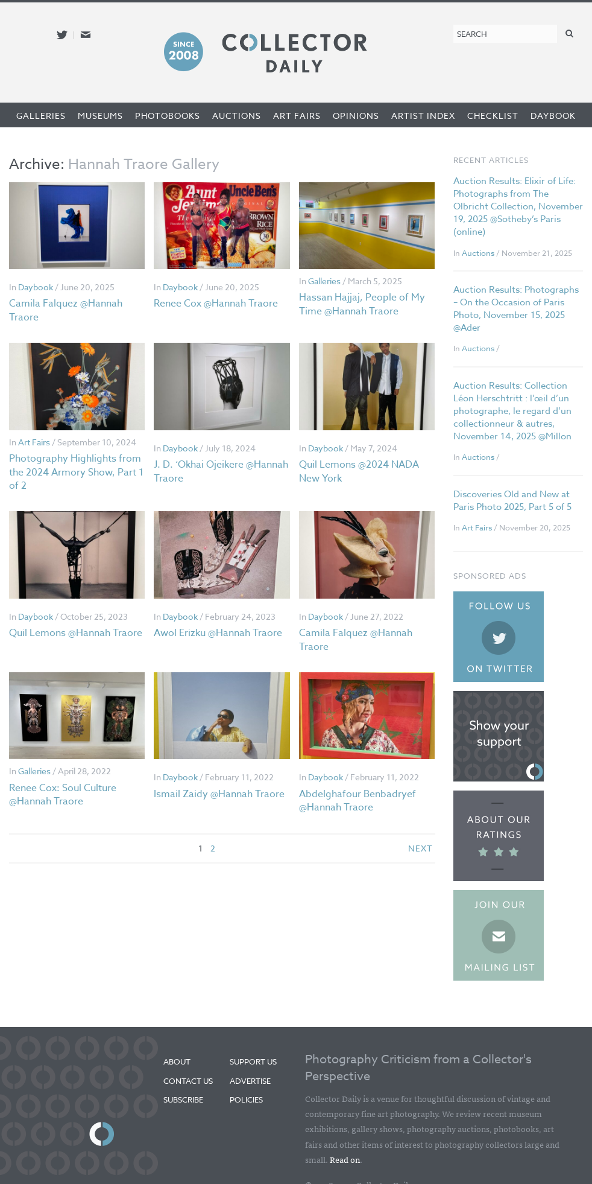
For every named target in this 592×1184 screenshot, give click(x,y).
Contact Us (188, 1080)
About (177, 1061)
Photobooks (167, 115)
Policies (246, 1099)
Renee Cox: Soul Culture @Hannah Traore (62, 795)
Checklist (492, 115)
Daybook (553, 115)
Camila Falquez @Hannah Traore (65, 310)
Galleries (41, 115)
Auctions (236, 115)
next (420, 848)
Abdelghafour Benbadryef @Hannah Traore (357, 801)
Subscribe (183, 1099)
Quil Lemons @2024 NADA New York (359, 471)
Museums (100, 115)
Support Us (253, 1061)
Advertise (250, 1080)
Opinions (356, 115)
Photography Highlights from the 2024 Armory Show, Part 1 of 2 (76, 472)
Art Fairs (297, 115)
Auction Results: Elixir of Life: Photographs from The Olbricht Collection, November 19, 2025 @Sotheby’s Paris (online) (518, 206)
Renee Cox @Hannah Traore (216, 303)
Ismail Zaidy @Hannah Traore (219, 794)
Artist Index (423, 115)
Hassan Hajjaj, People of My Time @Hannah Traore (362, 304)
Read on (345, 1159)
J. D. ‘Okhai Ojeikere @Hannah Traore (221, 471)
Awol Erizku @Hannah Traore (218, 633)
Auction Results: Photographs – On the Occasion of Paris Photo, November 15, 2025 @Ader (516, 308)
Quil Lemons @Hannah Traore (75, 633)
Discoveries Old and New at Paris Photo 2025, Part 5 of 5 (512, 501)
